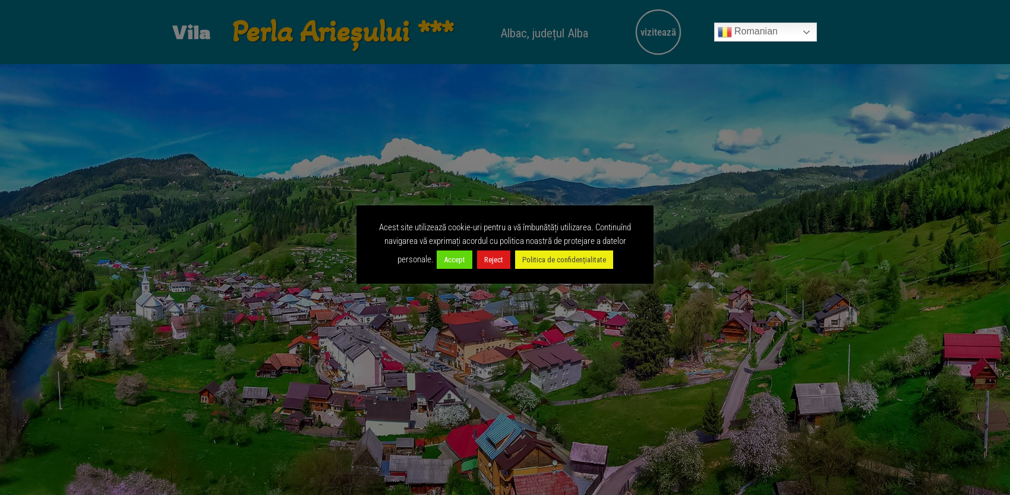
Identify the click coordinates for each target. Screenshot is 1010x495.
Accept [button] (454, 259)
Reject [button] (493, 259)
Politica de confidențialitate (564, 259)
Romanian (748, 32)
